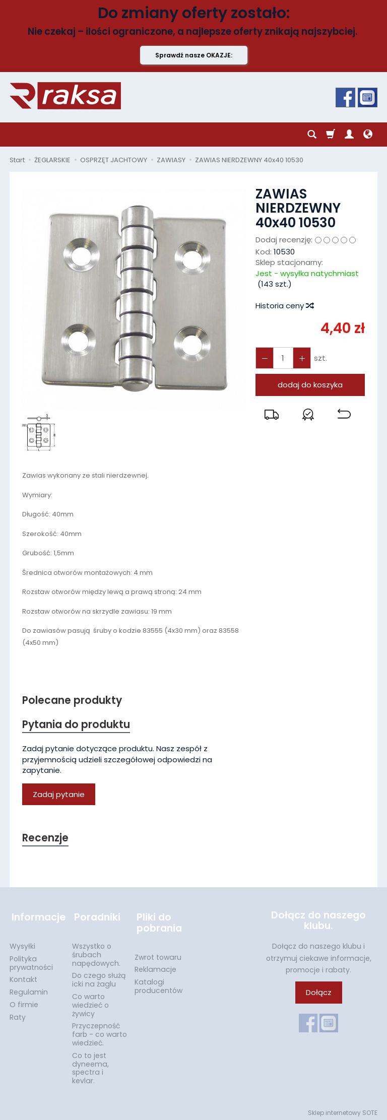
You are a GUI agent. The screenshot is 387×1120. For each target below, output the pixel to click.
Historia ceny (284, 305)
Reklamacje (155, 966)
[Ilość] (282, 358)
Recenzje (46, 839)
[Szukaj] (311, 134)
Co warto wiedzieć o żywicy (90, 1002)
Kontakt (23, 976)
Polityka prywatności (31, 960)
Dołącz (319, 994)
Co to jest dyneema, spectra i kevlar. (90, 1065)
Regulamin (29, 989)
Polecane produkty (72, 700)
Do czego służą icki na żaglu (98, 976)
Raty (18, 1014)
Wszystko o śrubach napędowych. (96, 951)
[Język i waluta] (367, 134)
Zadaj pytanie (59, 794)
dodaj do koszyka (310, 384)
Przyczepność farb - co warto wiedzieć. (99, 1031)
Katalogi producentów (158, 983)
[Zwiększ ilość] (264, 358)
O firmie (24, 1002)
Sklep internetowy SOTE (342, 1109)
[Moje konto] (349, 134)
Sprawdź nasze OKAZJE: (193, 55)
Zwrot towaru (158, 954)
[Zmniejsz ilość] (300, 358)
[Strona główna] (65, 95)
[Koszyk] (330, 134)
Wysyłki (22, 943)
